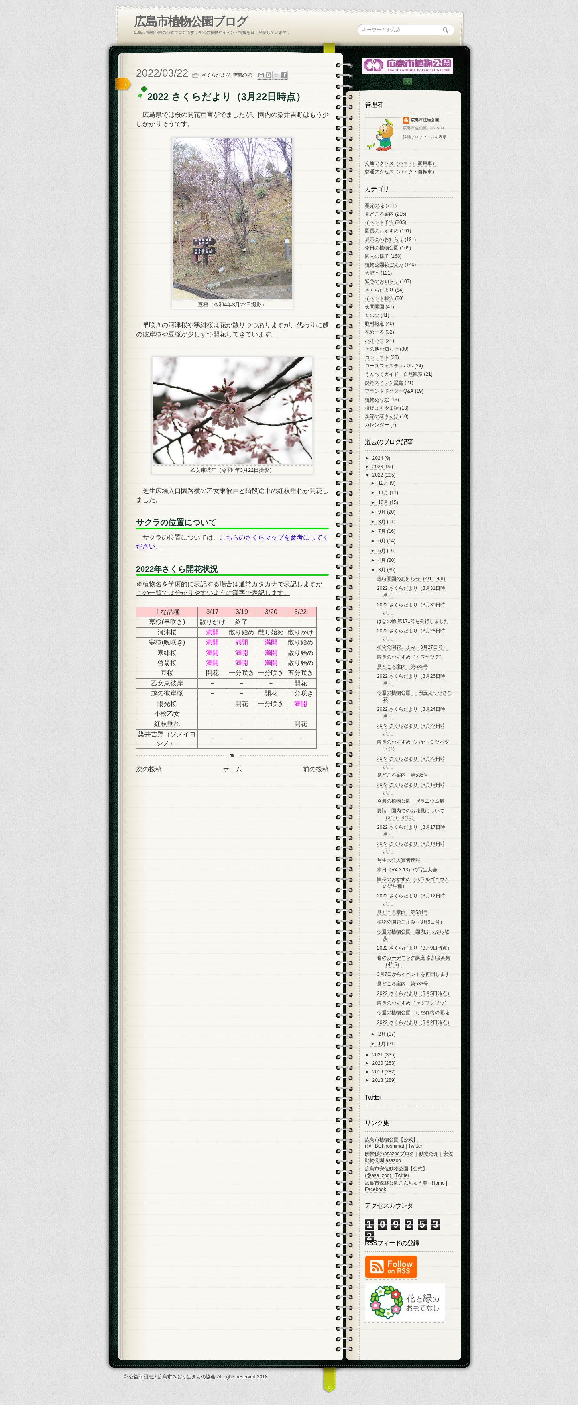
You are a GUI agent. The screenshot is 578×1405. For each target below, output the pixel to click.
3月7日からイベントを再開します (413, 974)
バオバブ (374, 340)
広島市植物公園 (425, 120)
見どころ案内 (379, 214)
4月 (382, 560)
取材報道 (374, 323)
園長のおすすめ (382, 231)
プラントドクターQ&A (389, 391)
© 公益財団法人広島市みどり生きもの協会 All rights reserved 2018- (196, 1377)
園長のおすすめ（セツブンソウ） (413, 1003)
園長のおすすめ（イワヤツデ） (410, 657)
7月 (382, 531)
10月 (384, 502)
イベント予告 (379, 222)
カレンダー (377, 425)
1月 (382, 1043)
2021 (378, 1055)
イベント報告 (379, 298)
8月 (382, 521)
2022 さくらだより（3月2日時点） (414, 1022)
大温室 (372, 273)
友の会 (372, 315)
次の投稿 (149, 769)
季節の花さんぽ (382, 416)
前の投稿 (316, 769)
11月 (384, 493)
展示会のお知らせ (384, 239)
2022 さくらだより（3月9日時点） (414, 948)
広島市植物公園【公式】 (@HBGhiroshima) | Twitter (393, 1143)
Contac (407, 82)
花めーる (374, 332)
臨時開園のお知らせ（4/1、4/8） (412, 578)
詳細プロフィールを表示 (425, 137)
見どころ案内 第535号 (402, 775)
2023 (378, 466)
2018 (378, 1080)
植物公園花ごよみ (384, 264)
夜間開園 (374, 307)
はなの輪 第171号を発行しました (413, 621)
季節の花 (242, 75)
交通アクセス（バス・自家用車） (401, 163)
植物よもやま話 (382, 408)
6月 (382, 541)
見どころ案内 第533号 (402, 984)
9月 (382, 512)
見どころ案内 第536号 (402, 666)
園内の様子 (377, 256)
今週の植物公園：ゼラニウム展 (410, 801)
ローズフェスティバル (389, 366)
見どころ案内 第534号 (402, 912)
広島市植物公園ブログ (191, 21)
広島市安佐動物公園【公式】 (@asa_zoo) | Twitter (396, 1172)
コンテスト (377, 357)
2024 (378, 458)
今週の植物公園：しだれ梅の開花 (413, 1013)
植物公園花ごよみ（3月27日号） (412, 647)
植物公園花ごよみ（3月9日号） (411, 922)
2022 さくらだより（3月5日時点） (414, 993)
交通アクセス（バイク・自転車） (401, 172)
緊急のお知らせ (382, 281)
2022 (378, 475)
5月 (382, 550)
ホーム (232, 769)
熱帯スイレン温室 (384, 382)
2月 (382, 1034)
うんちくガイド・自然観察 (394, 374)
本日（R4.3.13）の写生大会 (407, 870)
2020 (378, 1063)
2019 (378, 1072)
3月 (382, 570)
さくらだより (215, 75)
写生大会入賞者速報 (401, 860)
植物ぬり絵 (377, 399)
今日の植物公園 (382, 248)
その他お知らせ (382, 349)
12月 (384, 483)
